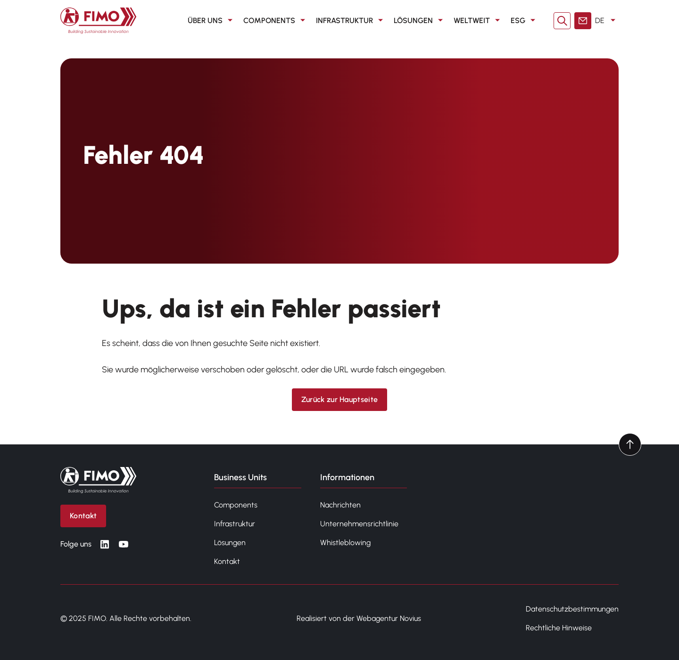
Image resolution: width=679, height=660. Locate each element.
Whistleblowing (345, 542)
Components (275, 20)
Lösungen (420, 20)
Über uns (212, 20)
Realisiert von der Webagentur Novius (359, 618)
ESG (524, 20)
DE (607, 20)
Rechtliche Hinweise (559, 627)
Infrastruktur (351, 20)
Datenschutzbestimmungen (572, 608)
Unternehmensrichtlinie (359, 523)
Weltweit (478, 20)
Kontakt (227, 561)
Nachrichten (340, 504)
